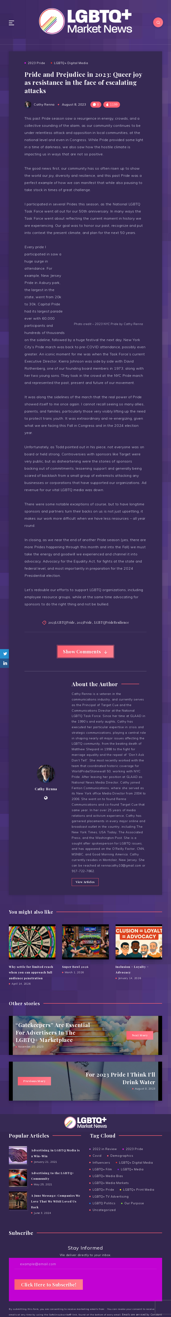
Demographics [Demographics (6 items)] (121, 1165)
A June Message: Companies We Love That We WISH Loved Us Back (56, 1209)
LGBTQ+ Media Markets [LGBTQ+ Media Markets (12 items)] (111, 1192)
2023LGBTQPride (61, 623)
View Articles (84, 891)
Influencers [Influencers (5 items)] (101, 1171)
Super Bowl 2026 (75, 975)
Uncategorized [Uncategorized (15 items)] (104, 1219)
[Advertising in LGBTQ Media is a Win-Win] (18, 1164)
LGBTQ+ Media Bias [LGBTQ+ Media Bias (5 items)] (108, 1185)
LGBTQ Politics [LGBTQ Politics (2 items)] (104, 1212)
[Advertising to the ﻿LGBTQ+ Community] (18, 1187)
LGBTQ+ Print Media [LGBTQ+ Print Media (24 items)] (138, 1198)
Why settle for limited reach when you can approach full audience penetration (31, 981)
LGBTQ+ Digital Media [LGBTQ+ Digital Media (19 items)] (136, 1171)
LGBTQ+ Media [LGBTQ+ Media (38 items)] (132, 1178)
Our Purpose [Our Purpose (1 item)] (134, 1212)
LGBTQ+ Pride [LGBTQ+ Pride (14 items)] (103, 1198)
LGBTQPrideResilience (111, 623)
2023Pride (84, 623)
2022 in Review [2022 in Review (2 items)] (105, 1158)
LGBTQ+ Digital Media (71, 63)
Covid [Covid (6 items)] (97, 1165)
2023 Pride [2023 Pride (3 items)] (134, 1158)
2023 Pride (36, 63)
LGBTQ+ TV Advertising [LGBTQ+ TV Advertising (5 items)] (111, 1205)
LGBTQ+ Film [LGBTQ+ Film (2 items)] (102, 1178)
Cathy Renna (45, 793)
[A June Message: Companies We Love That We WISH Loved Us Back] (18, 1209)
